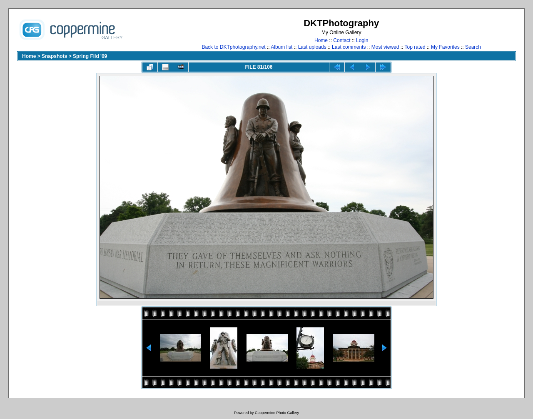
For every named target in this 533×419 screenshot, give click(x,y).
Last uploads (312, 47)
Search (473, 47)
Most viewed (385, 47)
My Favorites (445, 47)
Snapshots (54, 56)
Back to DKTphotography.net (233, 47)
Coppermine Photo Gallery (277, 413)
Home (321, 40)
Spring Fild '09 (90, 56)
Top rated (415, 47)
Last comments (349, 47)
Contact (341, 40)
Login (362, 40)
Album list (281, 47)
